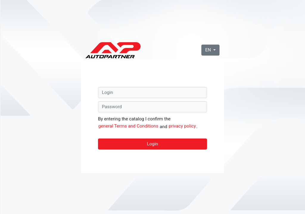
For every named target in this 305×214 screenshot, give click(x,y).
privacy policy (182, 126)
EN (208, 50)
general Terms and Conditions (128, 126)
